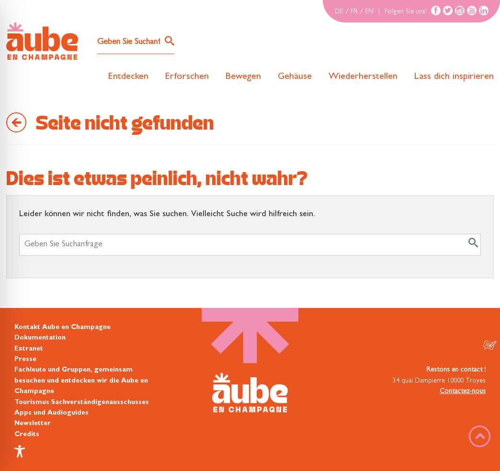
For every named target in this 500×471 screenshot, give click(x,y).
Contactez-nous (463, 391)
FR (354, 12)
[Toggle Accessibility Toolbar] (19, 451)
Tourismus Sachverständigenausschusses (81, 402)
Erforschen (187, 77)
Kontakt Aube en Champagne (62, 327)
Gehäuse (295, 77)
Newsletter (32, 423)
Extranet (28, 349)
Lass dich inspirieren (454, 77)
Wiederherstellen (363, 77)
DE (339, 12)
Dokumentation (40, 338)
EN (369, 12)
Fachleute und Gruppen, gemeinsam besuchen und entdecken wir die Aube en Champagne (81, 381)
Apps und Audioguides (51, 413)
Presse (25, 359)
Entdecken (128, 77)
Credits (26, 434)
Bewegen (243, 77)
